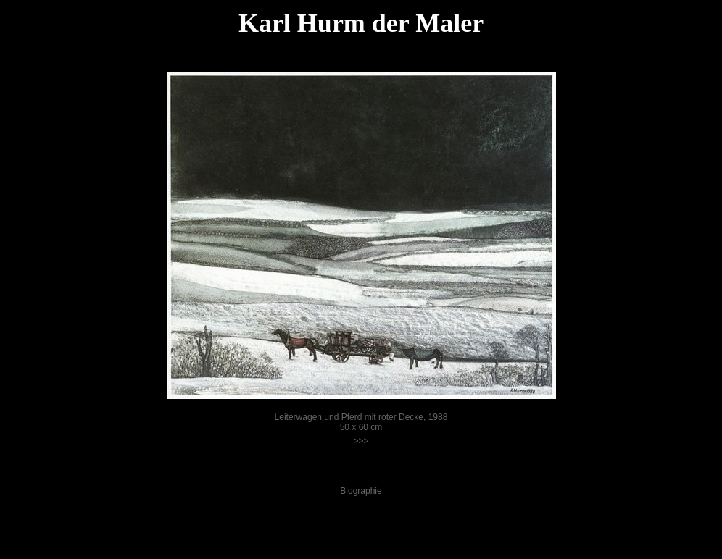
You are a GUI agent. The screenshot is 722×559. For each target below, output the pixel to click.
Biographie (360, 491)
